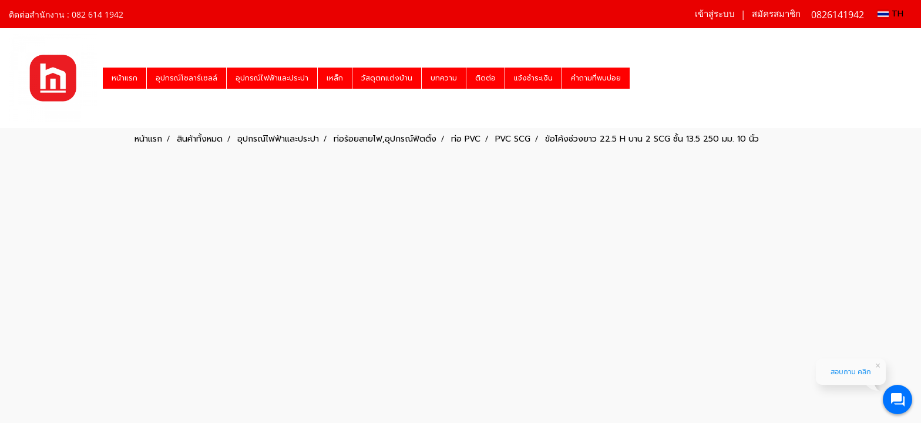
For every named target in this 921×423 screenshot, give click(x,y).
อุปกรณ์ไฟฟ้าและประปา (272, 78)
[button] (640, 78)
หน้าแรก (124, 78)
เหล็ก (335, 78)
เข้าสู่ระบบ (715, 14)
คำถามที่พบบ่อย (596, 78)
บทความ (444, 78)
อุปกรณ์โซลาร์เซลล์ (186, 78)
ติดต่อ (485, 78)
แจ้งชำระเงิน (533, 78)
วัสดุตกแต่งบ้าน (386, 78)
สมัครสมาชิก (776, 14)
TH (890, 14)
